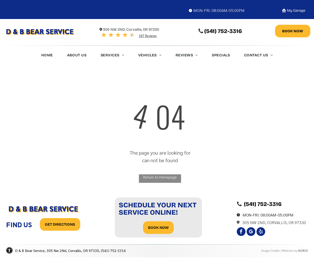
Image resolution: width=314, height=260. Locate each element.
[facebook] (241, 232)
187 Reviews (148, 35)
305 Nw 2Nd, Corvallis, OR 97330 (274, 222)
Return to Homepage (160, 177)
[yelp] (260, 232)
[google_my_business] (251, 232)
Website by (289, 250)
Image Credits (270, 250)
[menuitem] (47, 56)
